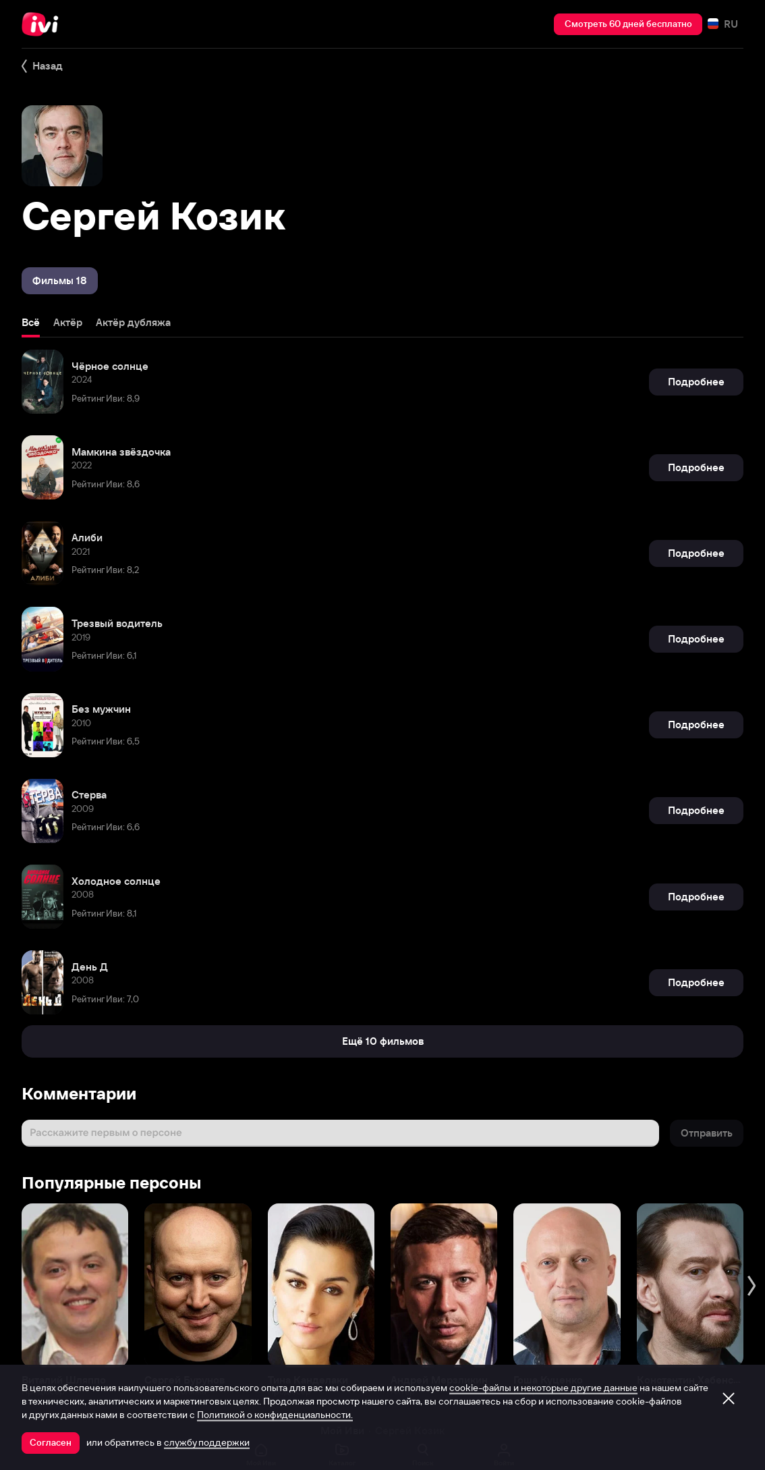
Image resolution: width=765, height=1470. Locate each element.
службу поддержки (207, 1442)
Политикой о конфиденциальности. (275, 1414)
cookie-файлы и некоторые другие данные (543, 1387)
